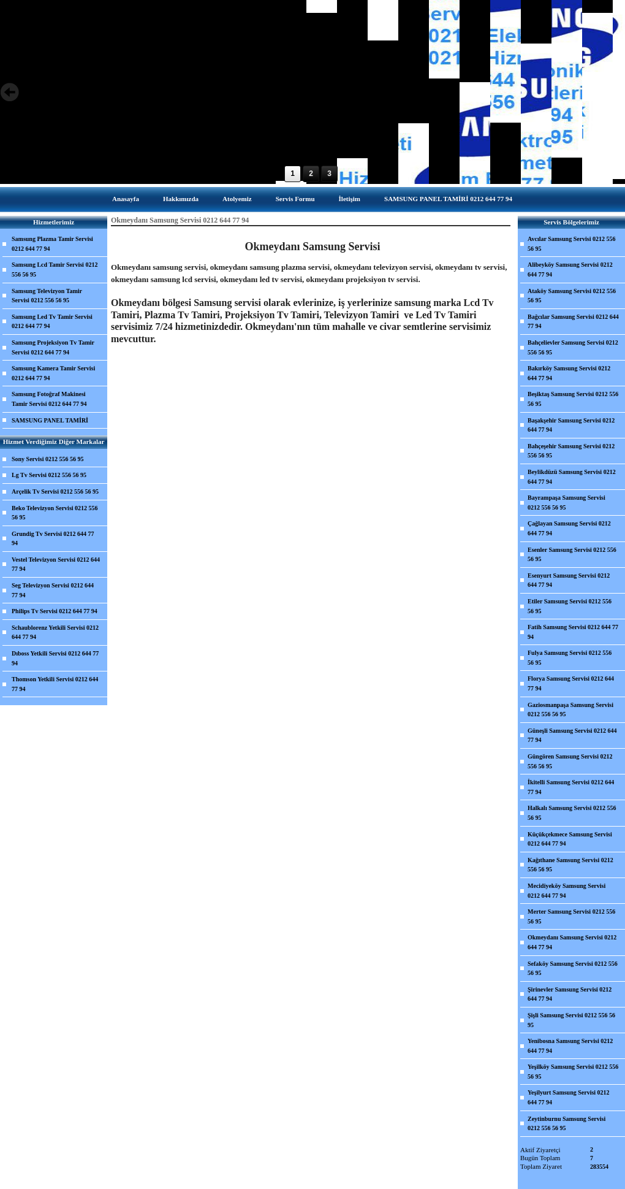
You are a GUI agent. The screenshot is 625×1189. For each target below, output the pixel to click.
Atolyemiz (237, 198)
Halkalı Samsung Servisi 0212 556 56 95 (572, 813)
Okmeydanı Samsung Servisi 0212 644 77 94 (572, 942)
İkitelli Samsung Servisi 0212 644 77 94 (571, 787)
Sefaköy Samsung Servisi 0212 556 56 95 (573, 968)
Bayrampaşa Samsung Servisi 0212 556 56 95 (566, 502)
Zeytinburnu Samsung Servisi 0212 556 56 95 (566, 1123)
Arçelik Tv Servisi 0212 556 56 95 (55, 491)
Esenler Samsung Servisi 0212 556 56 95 (572, 554)
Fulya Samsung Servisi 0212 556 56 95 (570, 657)
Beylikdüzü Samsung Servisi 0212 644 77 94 (572, 476)
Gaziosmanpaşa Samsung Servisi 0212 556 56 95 (570, 710)
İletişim (349, 198)
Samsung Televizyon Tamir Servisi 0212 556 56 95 (47, 296)
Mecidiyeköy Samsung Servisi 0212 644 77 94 (566, 890)
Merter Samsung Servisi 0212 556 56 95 (571, 916)
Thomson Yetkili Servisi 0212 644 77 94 (55, 684)
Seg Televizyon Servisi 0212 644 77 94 (53, 590)
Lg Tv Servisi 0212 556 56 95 (49, 475)
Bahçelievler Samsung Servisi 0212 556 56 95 (573, 347)
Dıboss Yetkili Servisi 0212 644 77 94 (55, 658)
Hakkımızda (181, 198)
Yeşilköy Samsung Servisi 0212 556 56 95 (573, 1071)
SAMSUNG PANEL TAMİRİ (50, 420)
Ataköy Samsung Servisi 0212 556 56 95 (572, 296)
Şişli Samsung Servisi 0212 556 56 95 (571, 1020)
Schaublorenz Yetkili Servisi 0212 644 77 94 (55, 632)
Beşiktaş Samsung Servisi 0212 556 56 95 (573, 399)
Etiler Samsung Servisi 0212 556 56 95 (570, 606)
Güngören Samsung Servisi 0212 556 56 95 (570, 761)
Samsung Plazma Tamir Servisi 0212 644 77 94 (52, 243)
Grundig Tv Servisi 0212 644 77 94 (53, 538)
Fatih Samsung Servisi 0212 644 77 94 (573, 632)
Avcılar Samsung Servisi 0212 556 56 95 (572, 243)
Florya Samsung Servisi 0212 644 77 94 (571, 683)
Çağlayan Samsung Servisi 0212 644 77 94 (569, 528)
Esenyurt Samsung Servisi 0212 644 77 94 (569, 580)
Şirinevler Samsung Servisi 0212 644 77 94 (570, 994)
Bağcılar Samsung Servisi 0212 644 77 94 (573, 321)
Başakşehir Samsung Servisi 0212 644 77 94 (571, 425)
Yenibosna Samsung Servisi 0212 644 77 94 (570, 1046)
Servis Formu (295, 198)
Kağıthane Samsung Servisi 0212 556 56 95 (570, 865)
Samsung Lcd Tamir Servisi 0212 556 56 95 (54, 269)
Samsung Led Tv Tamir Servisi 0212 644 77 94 (52, 321)
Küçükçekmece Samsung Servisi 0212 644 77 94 (570, 839)
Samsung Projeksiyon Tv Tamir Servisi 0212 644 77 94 (53, 347)
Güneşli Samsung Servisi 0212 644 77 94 (572, 735)
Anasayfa (125, 198)
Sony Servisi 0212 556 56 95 (48, 459)
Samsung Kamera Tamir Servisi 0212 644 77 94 (53, 373)
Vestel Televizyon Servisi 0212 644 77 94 (56, 564)
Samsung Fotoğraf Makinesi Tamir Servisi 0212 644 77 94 (49, 399)
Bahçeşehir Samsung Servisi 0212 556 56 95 (571, 451)
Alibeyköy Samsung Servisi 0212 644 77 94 (570, 269)
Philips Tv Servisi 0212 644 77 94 (54, 611)
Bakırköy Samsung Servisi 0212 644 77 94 (569, 373)
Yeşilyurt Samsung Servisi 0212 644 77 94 (569, 1097)
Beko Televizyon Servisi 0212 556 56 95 (55, 513)
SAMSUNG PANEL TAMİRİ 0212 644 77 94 (448, 198)
